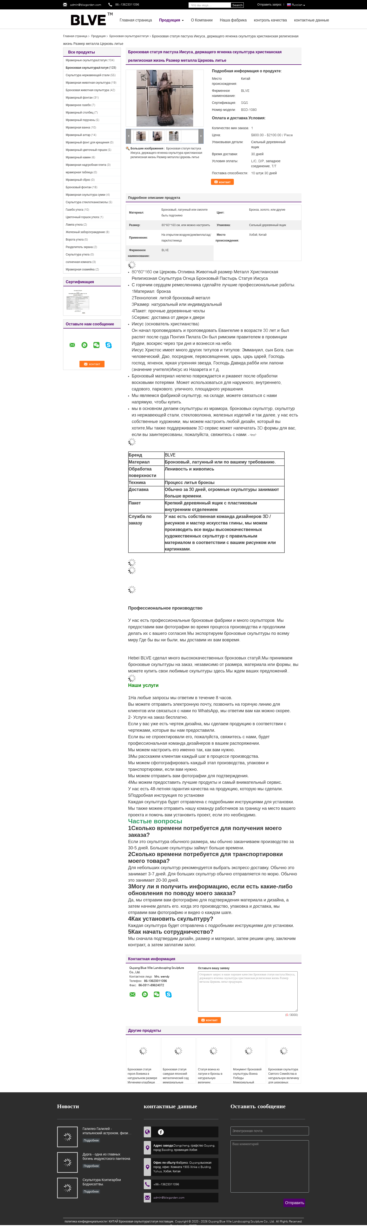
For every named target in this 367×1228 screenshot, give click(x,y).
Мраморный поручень (80, 120)
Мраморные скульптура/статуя (86, 60)
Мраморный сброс (78, 179)
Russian (298, 5)
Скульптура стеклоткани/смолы (87, 202)
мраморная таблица (79, 172)
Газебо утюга (74, 209)
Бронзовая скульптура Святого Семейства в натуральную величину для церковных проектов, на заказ (283, 1077)
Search (237, 5)
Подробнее (91, 1140)
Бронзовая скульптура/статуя (129, 36)
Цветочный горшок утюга (82, 217)
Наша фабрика (233, 20)
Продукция (169, 20)
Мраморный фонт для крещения (87, 142)
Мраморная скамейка (80, 269)
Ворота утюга (75, 239)
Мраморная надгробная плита (86, 165)
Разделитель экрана (79, 247)
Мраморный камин (78, 157)
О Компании (202, 20)
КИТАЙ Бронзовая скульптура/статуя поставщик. (142, 1221)
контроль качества (270, 20)
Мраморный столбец (79, 112)
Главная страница (136, 20)
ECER (193, 1226)
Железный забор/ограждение (85, 232)
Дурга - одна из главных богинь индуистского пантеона (106, 1156)
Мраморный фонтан (79, 97)
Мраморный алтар (78, 135)
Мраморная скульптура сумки (85, 194)
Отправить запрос (269, 4)
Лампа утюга (74, 224)
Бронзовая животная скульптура (87, 90)
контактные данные (311, 20)
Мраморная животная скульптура (88, 82)
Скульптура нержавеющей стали (88, 75)
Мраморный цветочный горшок (86, 150)
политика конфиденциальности (86, 1221)
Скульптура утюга (78, 254)
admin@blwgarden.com (85, 5)
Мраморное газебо (78, 105)
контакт (225, 182)
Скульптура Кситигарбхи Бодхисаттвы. (102, 1182)
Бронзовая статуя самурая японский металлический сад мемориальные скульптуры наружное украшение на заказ (177, 1080)
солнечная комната (79, 262)
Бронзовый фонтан (78, 187)
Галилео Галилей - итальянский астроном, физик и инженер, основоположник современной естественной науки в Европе (106, 1131)
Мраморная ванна (78, 127)
